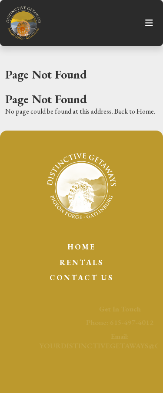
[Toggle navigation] (149, 23)
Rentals (81, 262)
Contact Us (81, 277)
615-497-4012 (134, 322)
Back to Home (134, 111)
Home (81, 247)
